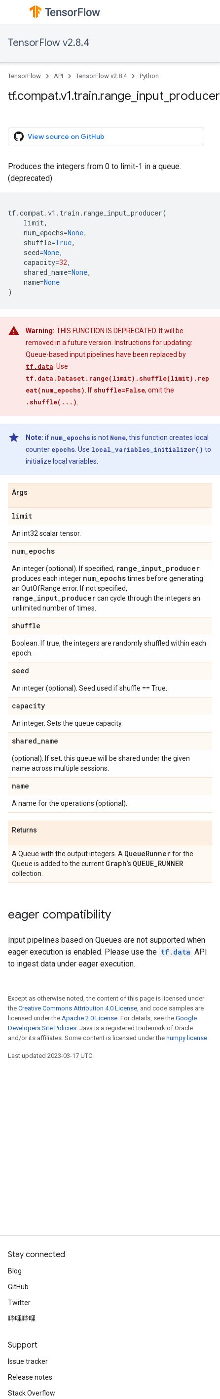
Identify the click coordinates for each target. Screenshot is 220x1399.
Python (149, 76)
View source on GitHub (59, 136)
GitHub (18, 1287)
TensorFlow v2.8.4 (48, 43)
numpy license (186, 1038)
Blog (15, 1271)
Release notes (30, 1377)
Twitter (19, 1303)
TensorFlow (24, 76)
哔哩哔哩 (22, 1318)
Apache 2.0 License (89, 1018)
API (58, 76)
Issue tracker (28, 1361)
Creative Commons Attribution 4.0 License (77, 1008)
